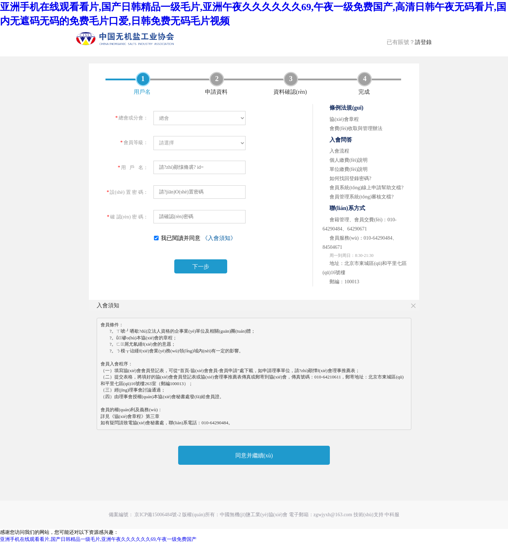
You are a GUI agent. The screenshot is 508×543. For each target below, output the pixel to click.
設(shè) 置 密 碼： (127, 192)
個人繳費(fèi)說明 (348, 160)
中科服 (392, 514)
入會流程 (339, 151)
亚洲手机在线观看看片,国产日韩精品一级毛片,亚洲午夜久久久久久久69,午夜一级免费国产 (98, 539)
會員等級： (134, 142)
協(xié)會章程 (343, 119)
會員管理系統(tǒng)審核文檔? (361, 196)
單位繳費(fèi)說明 (348, 169)
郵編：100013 (344, 281)
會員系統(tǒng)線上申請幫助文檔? (366, 187)
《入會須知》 (219, 238)
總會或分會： (131, 118)
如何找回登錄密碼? (350, 178)
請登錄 (423, 42)
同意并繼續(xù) (254, 455)
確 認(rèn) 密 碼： (127, 217)
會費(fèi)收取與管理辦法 (355, 128)
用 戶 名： (133, 167)
